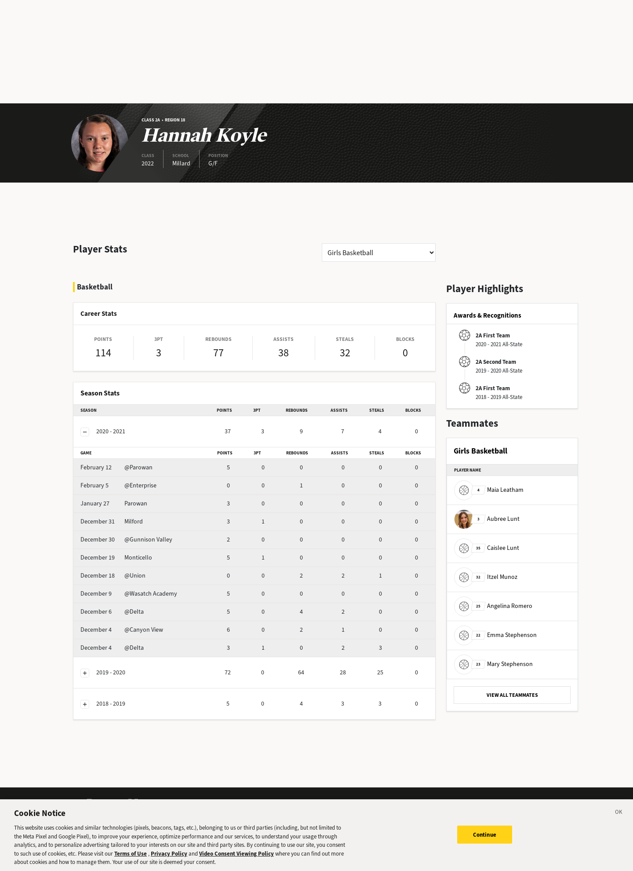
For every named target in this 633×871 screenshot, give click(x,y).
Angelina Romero (493, 606)
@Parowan (116, 467)
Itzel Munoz (485, 577)
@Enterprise (118, 485)
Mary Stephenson (493, 664)
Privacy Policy (169, 860)
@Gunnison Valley (126, 539)
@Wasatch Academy (128, 593)
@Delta (112, 612)
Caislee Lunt (486, 548)
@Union (113, 575)
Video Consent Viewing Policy (236, 860)
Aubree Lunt (487, 519)
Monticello (116, 557)
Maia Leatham (489, 490)
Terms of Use (130, 860)
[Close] (619, 820)
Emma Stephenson (495, 635)
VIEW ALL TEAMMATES (512, 695)
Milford (111, 521)
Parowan (113, 503)
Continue (484, 841)
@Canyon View (121, 630)
